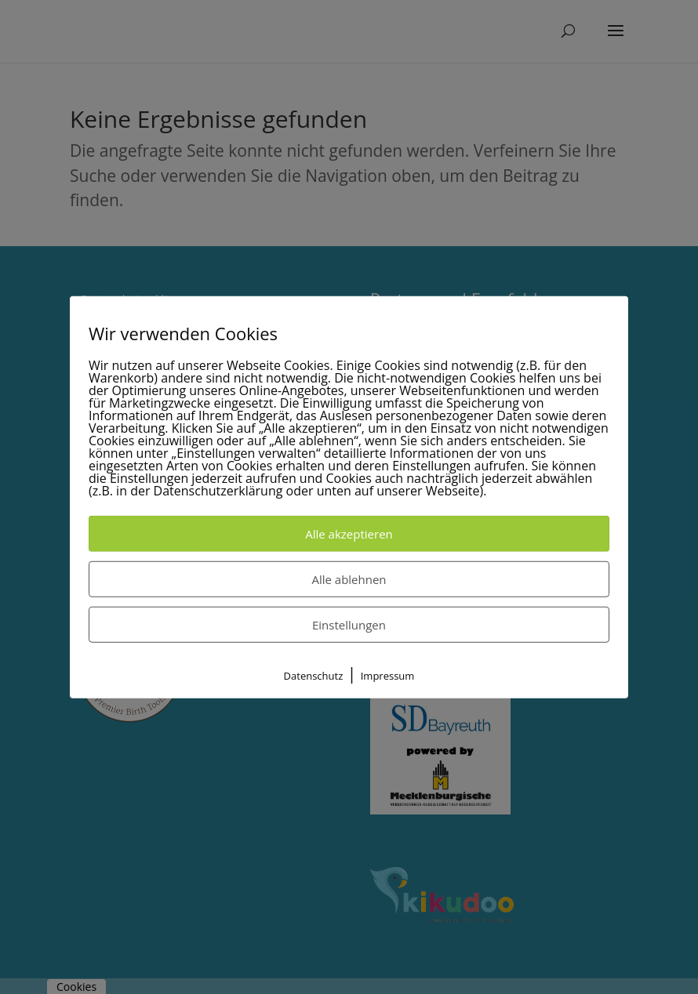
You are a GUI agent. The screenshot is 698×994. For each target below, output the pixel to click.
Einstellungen (349, 625)
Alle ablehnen (348, 579)
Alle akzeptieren (349, 534)
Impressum (388, 676)
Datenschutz (314, 676)
